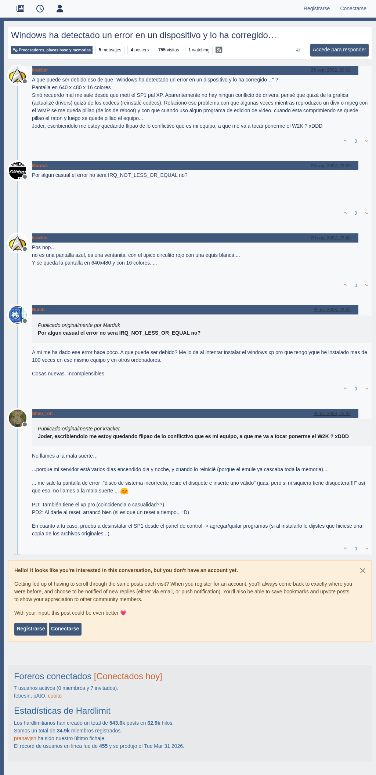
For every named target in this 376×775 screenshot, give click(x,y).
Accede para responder (339, 49)
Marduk (40, 165)
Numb (38, 309)
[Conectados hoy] (128, 676)
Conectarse (65, 629)
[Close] (362, 571)
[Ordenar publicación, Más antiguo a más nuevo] (298, 50)
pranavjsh (25, 738)
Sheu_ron (42, 413)
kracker (40, 70)
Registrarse (31, 629)
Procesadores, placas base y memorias (52, 50)
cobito (55, 696)
